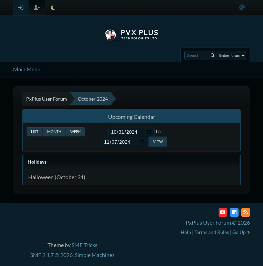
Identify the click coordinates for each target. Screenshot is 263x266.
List (34, 131)
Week (75, 131)
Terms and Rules (211, 232)
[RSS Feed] (245, 212)
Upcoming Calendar (131, 116)
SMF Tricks (84, 245)
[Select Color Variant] (242, 8)
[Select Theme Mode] (53, 8)
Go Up (241, 232)
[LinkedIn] (234, 212)
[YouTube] (223, 212)
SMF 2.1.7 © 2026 (51, 255)
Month (54, 131)
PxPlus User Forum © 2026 (218, 222)
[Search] (212, 55)
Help (186, 232)
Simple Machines (95, 255)
